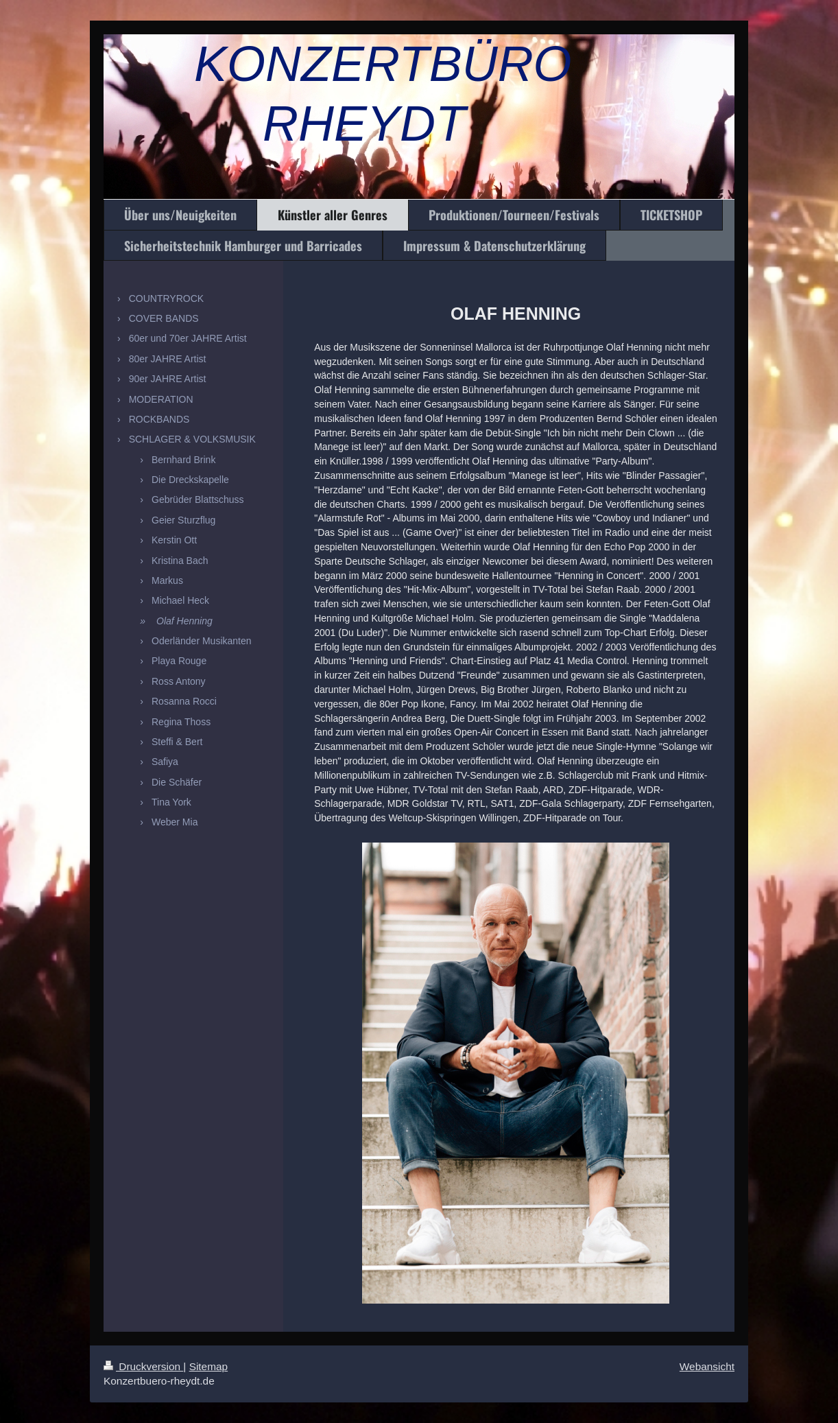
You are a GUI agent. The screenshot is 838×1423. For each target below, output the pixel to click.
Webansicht (707, 1366)
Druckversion (143, 1366)
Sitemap (208, 1366)
